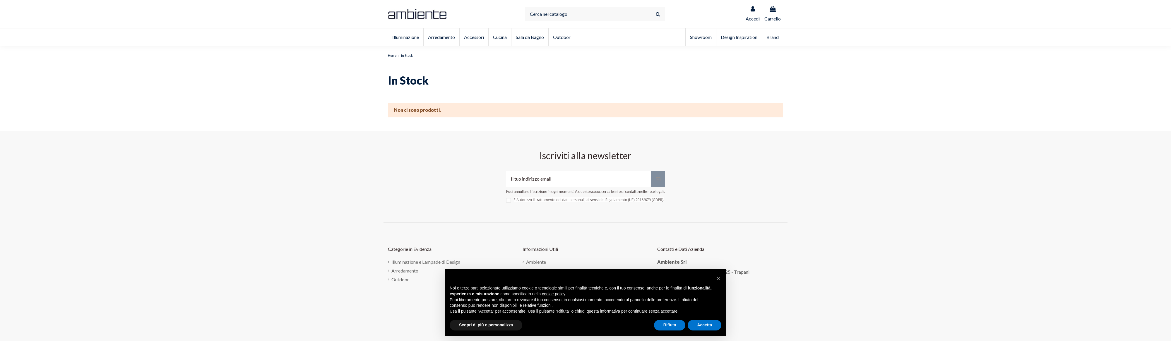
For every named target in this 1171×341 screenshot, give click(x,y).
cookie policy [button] (553, 294)
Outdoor (400, 279)
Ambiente (536, 262)
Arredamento (404, 270)
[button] (718, 278)
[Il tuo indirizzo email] (578, 179)
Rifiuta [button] (669, 325)
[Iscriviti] (658, 179)
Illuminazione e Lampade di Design (425, 262)
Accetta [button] (704, 325)
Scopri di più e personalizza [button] (486, 325)
